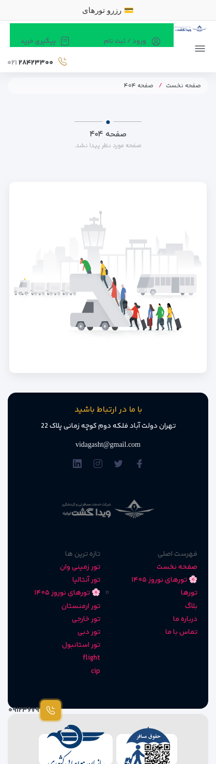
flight (91, 658)
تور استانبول (81, 645)
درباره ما (185, 619)
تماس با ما (181, 632)
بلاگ (191, 606)
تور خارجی (86, 619)
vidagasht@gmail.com (108, 444)
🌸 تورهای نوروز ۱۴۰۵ (164, 580)
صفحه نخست (183, 86)
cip (95, 671)
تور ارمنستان (80, 606)
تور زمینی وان (80, 567)
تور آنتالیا (86, 580)
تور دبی (89, 632)
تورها (189, 593)
